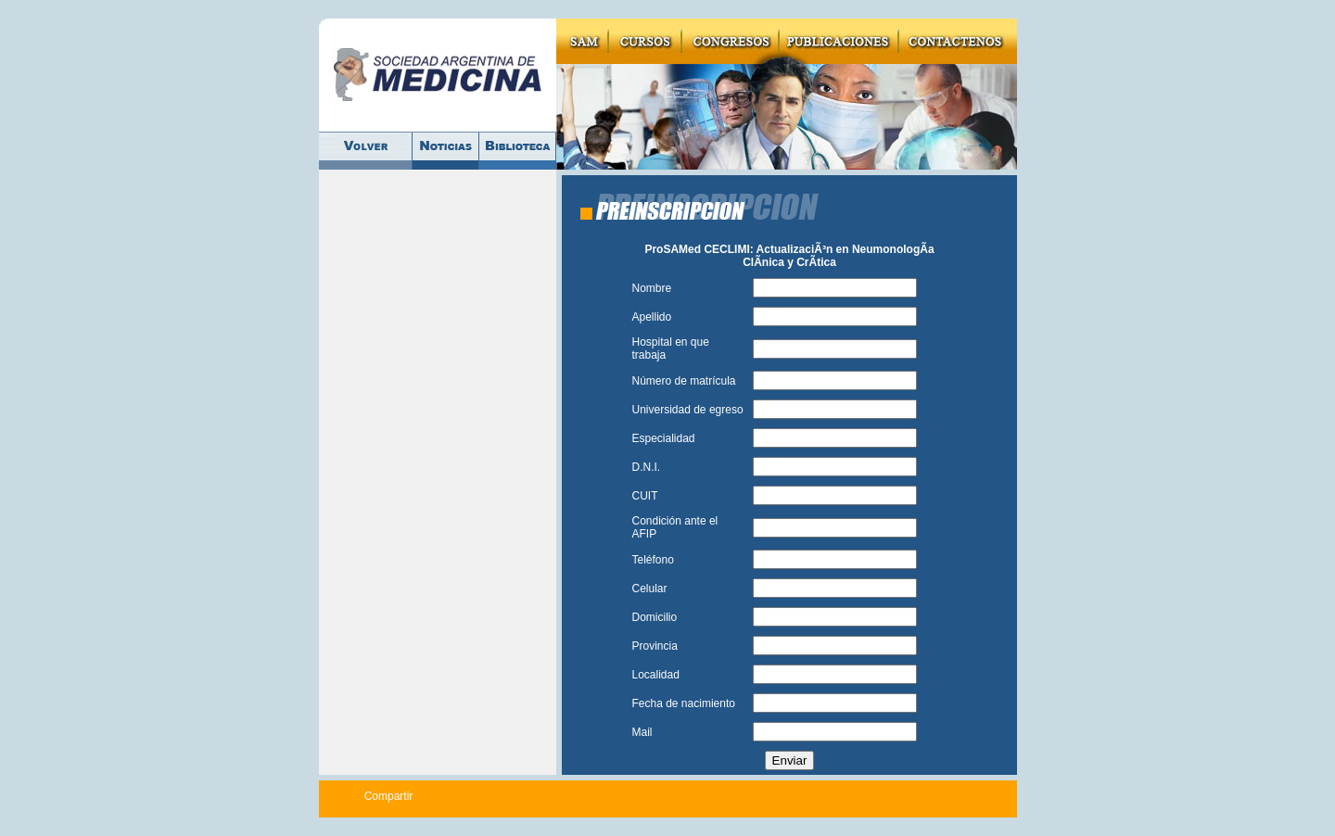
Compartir (388, 796)
